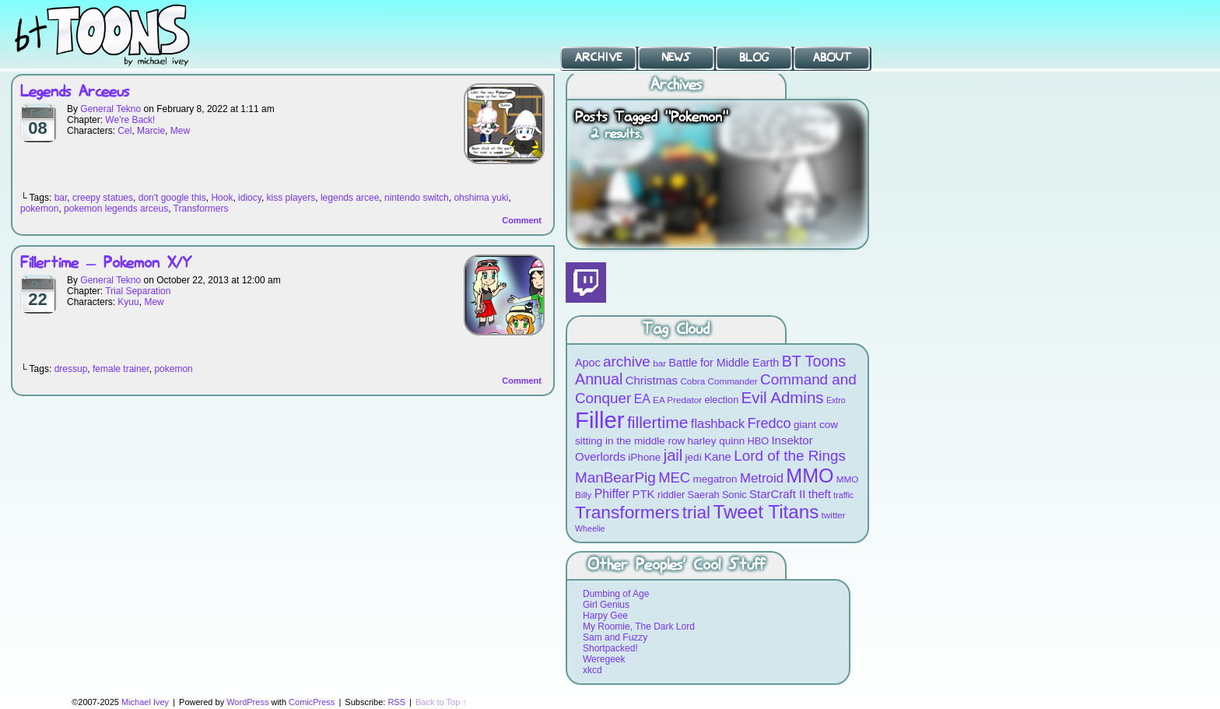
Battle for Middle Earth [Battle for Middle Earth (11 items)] (723, 362)
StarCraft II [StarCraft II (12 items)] (777, 493)
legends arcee (350, 197)
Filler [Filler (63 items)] (600, 420)
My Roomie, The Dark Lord (639, 626)
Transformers (201, 208)
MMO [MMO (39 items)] (809, 475)
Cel (124, 130)
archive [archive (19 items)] (626, 361)
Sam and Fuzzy (615, 637)
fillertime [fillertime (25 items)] (658, 422)
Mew (180, 130)
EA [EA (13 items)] (642, 398)
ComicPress (312, 702)
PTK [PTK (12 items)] (643, 493)
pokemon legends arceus (116, 208)
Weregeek (604, 659)
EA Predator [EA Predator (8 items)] (677, 400)
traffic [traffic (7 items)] (843, 495)
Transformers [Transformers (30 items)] (627, 512)
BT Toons (117, 35)
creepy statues (102, 197)
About (832, 57)
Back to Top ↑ (441, 702)
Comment (522, 220)
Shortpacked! (610, 648)
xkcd (592, 670)
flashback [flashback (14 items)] (718, 423)
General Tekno (110, 109)
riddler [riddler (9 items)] (671, 494)
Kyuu (127, 302)
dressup (71, 368)
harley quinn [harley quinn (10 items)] (716, 441)
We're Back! (130, 119)
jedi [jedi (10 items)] (693, 457)
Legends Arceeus (74, 92)
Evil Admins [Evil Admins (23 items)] (782, 397)
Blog (754, 57)
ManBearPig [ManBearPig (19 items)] (615, 477)
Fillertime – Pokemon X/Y (105, 263)
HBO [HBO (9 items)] (759, 441)
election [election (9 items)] (721, 399)
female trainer (121, 368)
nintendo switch (416, 197)
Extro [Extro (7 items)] (836, 400)
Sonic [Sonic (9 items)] (734, 494)
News (676, 57)
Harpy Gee (605, 615)
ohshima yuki (481, 197)
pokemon (39, 208)
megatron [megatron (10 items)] (715, 479)
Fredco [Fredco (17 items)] (769, 423)
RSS (396, 702)
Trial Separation (137, 291)
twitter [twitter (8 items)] (834, 515)
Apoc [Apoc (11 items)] (588, 362)
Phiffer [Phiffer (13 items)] (611, 493)
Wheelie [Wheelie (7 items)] (590, 528)
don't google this (172, 197)
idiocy (249, 197)
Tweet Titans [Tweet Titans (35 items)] (766, 511)
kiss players (291, 197)
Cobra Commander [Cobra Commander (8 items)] (718, 381)
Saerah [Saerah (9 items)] (704, 494)
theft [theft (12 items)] (819, 493)
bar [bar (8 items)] (659, 363)
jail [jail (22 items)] (673, 455)
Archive (598, 57)
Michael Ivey (145, 702)
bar (61, 197)
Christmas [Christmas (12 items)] (652, 380)
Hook (222, 197)
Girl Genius (606, 604)
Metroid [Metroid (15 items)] (762, 478)
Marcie (151, 130)
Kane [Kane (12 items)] (717, 456)
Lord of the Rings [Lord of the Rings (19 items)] (790, 456)
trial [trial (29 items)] (696, 512)
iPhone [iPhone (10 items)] (644, 457)
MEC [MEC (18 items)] (674, 477)
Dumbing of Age (616, 593)
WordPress (247, 702)
